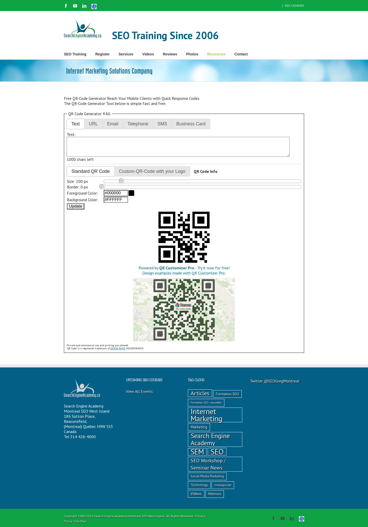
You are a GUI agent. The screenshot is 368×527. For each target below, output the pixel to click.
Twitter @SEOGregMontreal (274, 381)
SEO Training (75, 54)
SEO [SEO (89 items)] (217, 452)
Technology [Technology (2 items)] (199, 485)
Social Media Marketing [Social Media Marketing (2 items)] (207, 476)
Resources (216, 54)
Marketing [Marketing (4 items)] (199, 427)
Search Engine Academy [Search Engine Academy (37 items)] (210, 439)
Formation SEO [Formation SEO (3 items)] (227, 394)
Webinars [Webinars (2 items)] (214, 494)
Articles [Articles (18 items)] (200, 393)
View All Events (139, 391)
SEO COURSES (294, 5)
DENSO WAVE (117, 348)
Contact (241, 54)
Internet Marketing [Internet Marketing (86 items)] (206, 415)
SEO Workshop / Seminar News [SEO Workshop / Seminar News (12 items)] (208, 464)
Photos (192, 54)
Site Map (80, 521)
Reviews (170, 54)
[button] (75, 124)
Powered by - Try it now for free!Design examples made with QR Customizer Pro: (184, 273)
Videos (148, 54)
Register (102, 54)
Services (126, 54)
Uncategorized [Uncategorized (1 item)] (222, 485)
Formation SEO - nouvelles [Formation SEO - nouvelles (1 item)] (206, 402)
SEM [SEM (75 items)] (197, 452)
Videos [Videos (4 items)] (196, 493)
